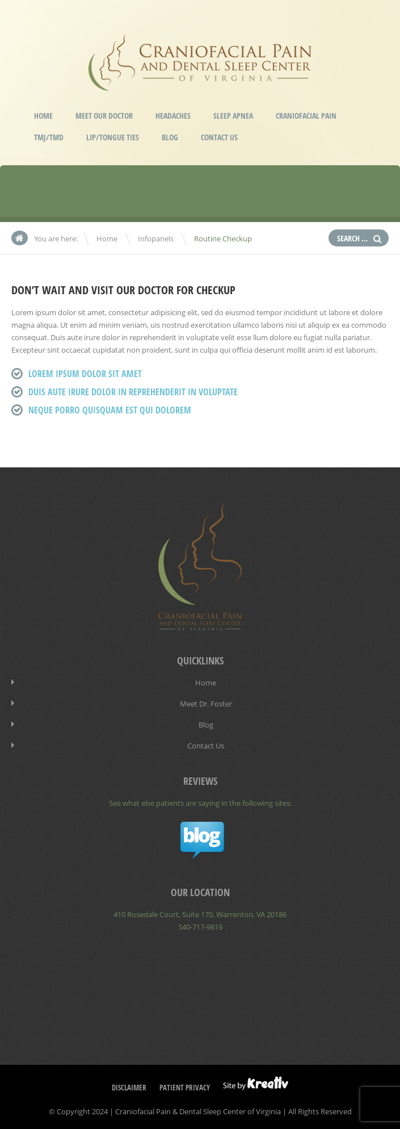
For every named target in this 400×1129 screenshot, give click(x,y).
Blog (170, 137)
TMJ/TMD (49, 137)
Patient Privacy (184, 1087)
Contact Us (219, 137)
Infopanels (156, 238)
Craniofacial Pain (306, 115)
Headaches (173, 115)
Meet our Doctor (104, 115)
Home (43, 115)
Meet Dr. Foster (206, 704)
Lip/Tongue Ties (112, 137)
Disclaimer (129, 1087)
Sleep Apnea (233, 115)
